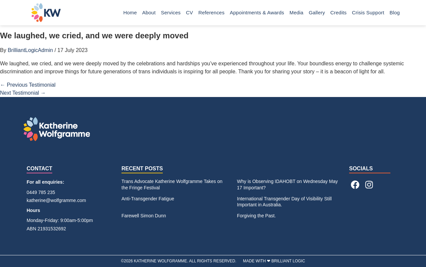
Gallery (317, 12)
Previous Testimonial (28, 85)
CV (189, 12)
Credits (338, 12)
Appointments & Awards (257, 12)
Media (297, 12)
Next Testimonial (23, 93)
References (211, 12)
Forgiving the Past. (256, 215)
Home (130, 12)
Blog (396, 12)
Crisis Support (368, 12)
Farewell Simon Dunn (143, 215)
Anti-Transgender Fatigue (147, 198)
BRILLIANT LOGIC (288, 261)
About (148, 12)
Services (171, 12)
